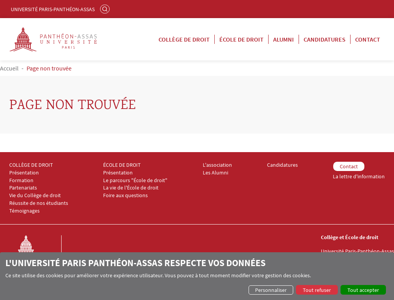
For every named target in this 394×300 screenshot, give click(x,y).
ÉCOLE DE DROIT (122, 165)
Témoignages (24, 211)
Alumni (283, 39)
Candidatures (325, 39)
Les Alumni (215, 172)
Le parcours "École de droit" (135, 180)
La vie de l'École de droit (131, 187)
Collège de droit (184, 39)
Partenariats (23, 187)
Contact (367, 39)
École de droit (241, 39)
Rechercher (106, 8)
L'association (217, 165)
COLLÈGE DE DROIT (31, 165)
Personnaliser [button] (271, 290)
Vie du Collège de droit (35, 195)
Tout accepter (363, 290)
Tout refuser (317, 290)
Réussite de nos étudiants (38, 203)
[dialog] (197, 276)
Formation (21, 180)
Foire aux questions (125, 195)
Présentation (24, 172)
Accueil (9, 68)
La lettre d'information (359, 176)
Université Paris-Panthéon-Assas (53, 9)
